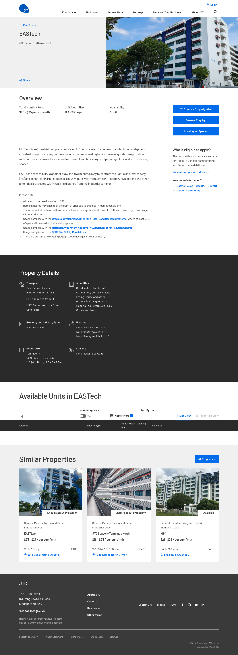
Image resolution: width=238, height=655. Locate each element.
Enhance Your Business (167, 12)
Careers (92, 601)
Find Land (92, 12)
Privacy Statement (54, 637)
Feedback (161, 604)
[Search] (215, 13)
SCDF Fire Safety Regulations (69, 232)
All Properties (206, 459)
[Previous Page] (110, 83)
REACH (173, 604)
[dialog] (24, 80)
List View (185, 415)
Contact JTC (145, 604)
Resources (94, 608)
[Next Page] (119, 83)
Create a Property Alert (195, 109)
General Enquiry (195, 120)
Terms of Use (76, 637)
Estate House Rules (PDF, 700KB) (197, 185)
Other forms (94, 614)
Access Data (115, 12)
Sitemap (114, 637)
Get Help (138, 12)
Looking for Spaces (196, 131)
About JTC (197, 12)
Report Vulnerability (28, 637)
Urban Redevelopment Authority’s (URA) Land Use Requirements (89, 218)
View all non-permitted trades (191, 172)
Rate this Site (96, 637)
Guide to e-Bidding (188, 190)
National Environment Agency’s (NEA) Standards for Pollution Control (92, 227)
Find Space (69, 12)
